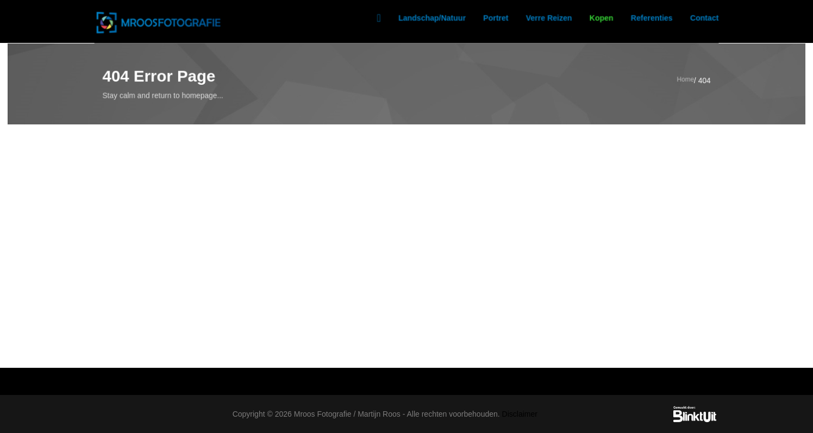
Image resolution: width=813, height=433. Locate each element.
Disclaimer (519, 414)
